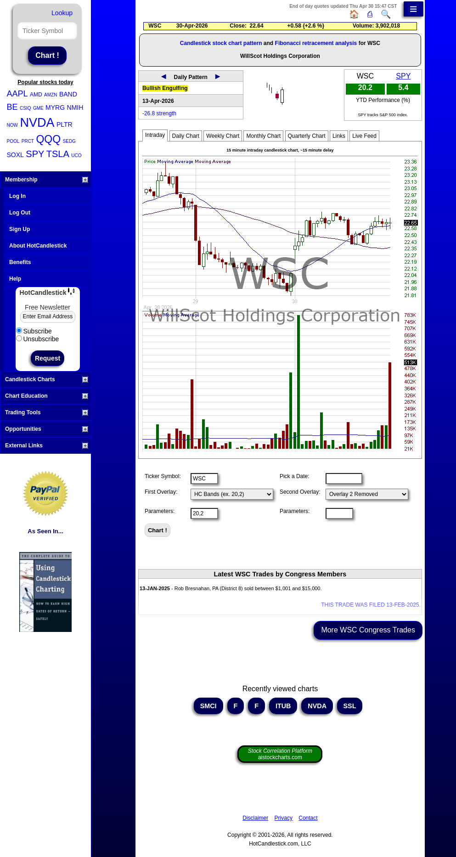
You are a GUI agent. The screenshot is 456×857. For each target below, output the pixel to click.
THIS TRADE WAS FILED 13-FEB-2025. (371, 605)
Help (15, 279)
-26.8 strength (159, 113)
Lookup (62, 13)
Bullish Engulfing (165, 88)
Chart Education (46, 396)
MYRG (55, 107)
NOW (12, 125)
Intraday (155, 135)
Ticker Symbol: (163, 476)
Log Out (19, 212)
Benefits (20, 262)
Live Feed (364, 136)
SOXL (15, 154)
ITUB (283, 706)
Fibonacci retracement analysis (316, 43)
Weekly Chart (222, 136)
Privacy (284, 818)
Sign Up (19, 229)
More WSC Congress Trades (368, 630)
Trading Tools (46, 412)
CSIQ (25, 108)
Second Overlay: (300, 492)
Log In (17, 196)
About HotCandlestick (38, 245)
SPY (35, 154)
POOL (13, 141)
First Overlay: (161, 492)
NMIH (75, 107)
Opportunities (46, 429)
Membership (46, 179)
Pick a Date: (295, 476)
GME (38, 108)
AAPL (17, 93)
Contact (307, 818)
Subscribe (34, 331)
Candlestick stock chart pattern (221, 43)
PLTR (64, 124)
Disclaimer (255, 818)
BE (12, 107)
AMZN (50, 94)
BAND (68, 94)
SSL (350, 706)
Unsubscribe (37, 339)
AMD (36, 94)
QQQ (48, 139)
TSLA (57, 154)
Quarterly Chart (307, 136)
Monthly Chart (263, 136)
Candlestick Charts (46, 379)
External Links (46, 445)
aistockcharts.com (280, 754)
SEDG (69, 141)
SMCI (208, 706)
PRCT (28, 141)
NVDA (37, 123)
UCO (76, 155)
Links (338, 136)
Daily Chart (185, 136)
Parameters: (160, 511)
